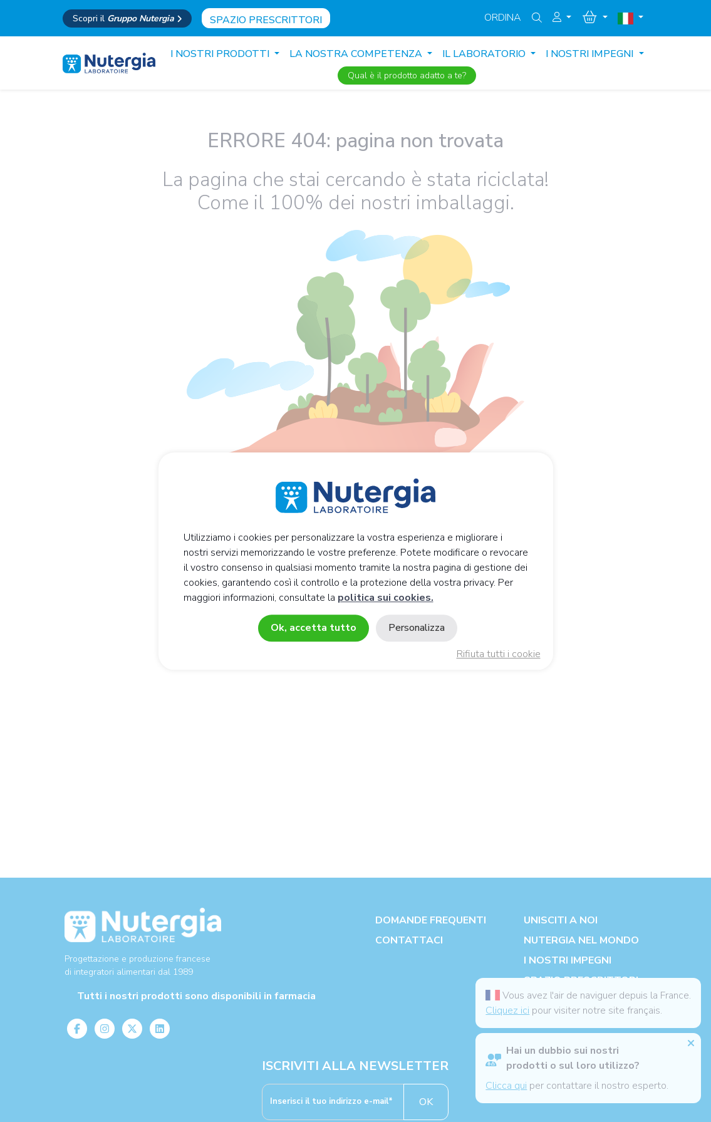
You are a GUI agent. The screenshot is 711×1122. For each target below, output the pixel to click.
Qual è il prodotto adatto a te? (407, 75)
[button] (562, 17)
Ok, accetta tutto (313, 628)
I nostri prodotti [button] (221, 54)
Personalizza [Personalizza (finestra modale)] (416, 628)
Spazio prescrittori (266, 20)
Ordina (502, 17)
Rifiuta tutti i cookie (499, 654)
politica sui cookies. (385, 598)
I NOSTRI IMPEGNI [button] (591, 54)
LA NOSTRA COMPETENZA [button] (357, 54)
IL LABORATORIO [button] (485, 54)
